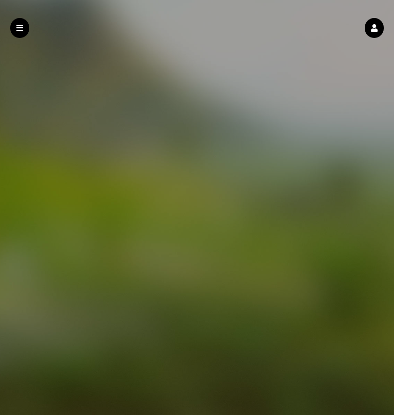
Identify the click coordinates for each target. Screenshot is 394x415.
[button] (374, 28)
